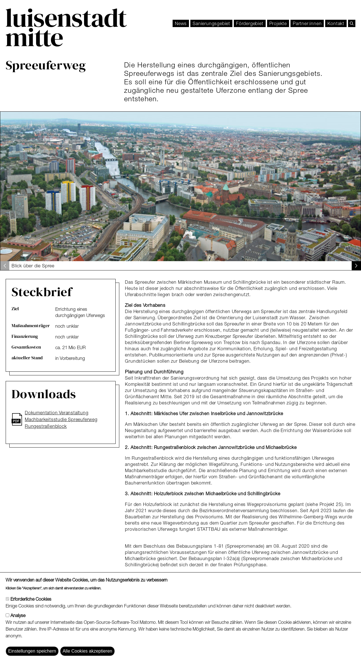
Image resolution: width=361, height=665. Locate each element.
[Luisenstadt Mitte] (66, 27)
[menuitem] (250, 23)
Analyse (17, 623)
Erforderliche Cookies (30, 607)
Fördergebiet (249, 23)
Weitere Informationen (123, 596)
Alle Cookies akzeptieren (87, 659)
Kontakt (335, 23)
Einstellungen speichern (32, 659)
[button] (356, 265)
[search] (351, 23)
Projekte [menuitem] (278, 23)
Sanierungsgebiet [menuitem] (211, 23)
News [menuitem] (181, 23)
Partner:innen (307, 23)
